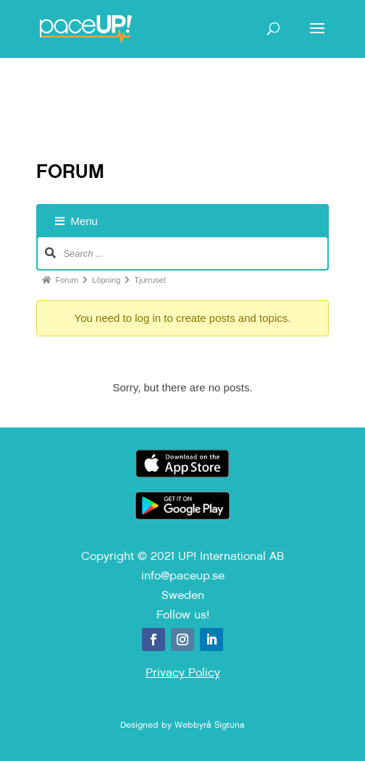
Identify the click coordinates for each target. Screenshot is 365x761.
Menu (76, 221)
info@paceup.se (183, 575)
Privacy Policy (183, 672)
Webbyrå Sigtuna (210, 725)
